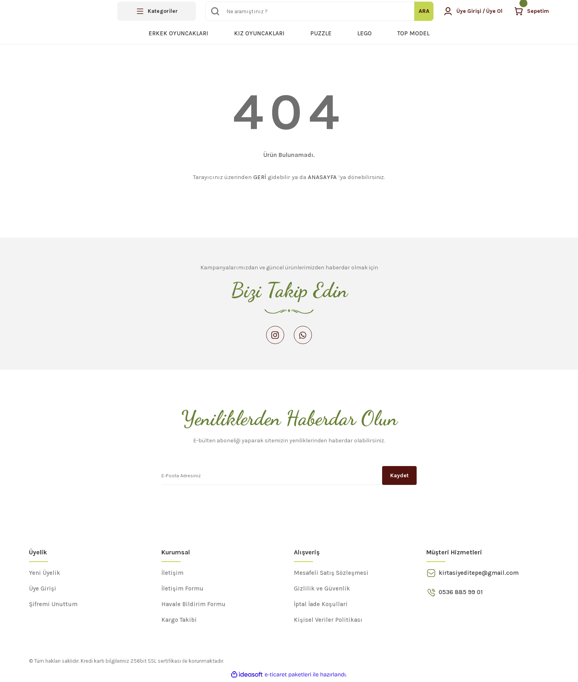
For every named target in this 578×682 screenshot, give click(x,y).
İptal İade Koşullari (321, 605)
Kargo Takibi (179, 621)
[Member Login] (471, 11)
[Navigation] (156, 11)
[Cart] (531, 11)
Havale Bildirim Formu (193, 605)
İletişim (172, 574)
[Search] (318, 11)
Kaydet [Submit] (399, 476)
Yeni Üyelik (44, 574)
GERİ (259, 177)
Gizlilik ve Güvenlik (322, 590)
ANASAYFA (322, 177)
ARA (421, 11)
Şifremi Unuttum (53, 605)
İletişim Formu (182, 590)
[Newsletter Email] (289, 477)
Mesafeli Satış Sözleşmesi (331, 574)
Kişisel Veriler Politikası (328, 621)
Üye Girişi (42, 590)
